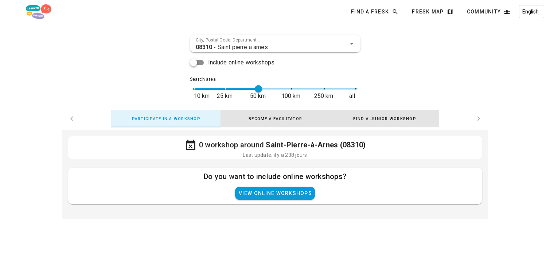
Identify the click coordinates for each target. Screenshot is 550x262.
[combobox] (275, 43)
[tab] (166, 118)
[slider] (258, 88)
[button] (351, 43)
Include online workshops (241, 62)
